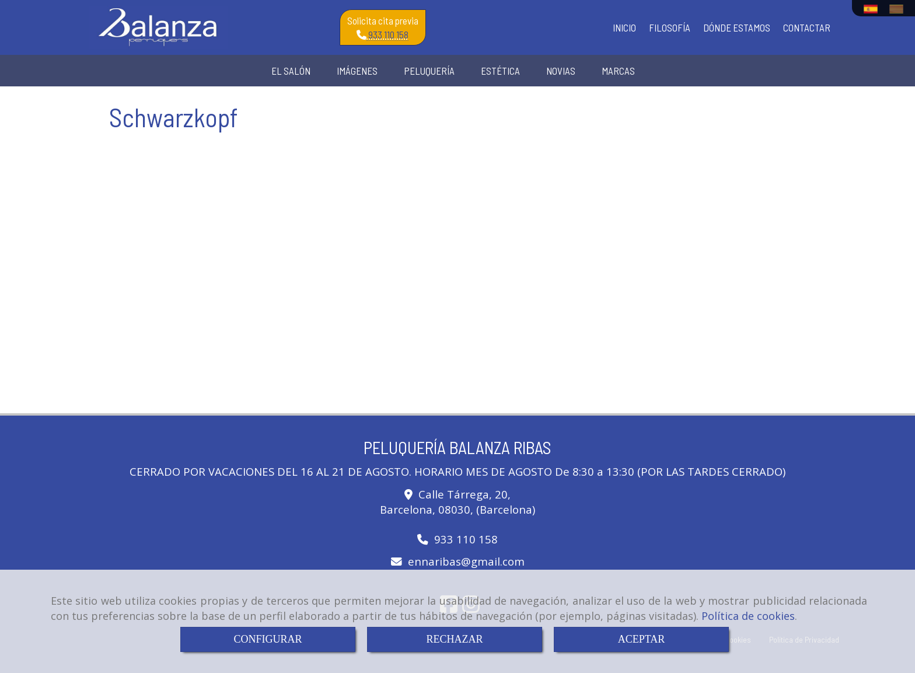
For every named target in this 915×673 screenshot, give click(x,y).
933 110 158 (389, 36)
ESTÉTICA (500, 70)
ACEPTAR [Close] (641, 639)
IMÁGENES (357, 70)
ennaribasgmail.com (466, 561)
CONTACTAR (806, 27)
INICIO (624, 27)
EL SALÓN (290, 70)
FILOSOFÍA (669, 27)
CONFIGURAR (267, 639)
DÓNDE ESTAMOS (736, 27)
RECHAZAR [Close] (454, 639)
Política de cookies (748, 616)
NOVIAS (560, 70)
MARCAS (618, 70)
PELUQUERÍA (429, 70)
